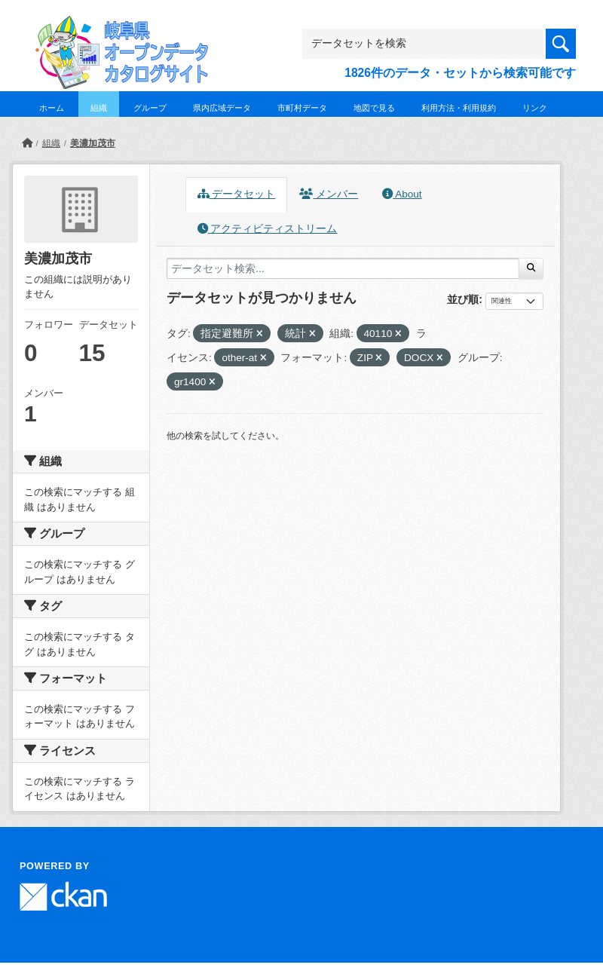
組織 (98, 107)
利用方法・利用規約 (458, 107)
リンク (534, 107)
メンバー (328, 194)
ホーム (51, 107)
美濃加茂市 (92, 143)
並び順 (463, 299)
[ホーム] (27, 143)
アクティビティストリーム (267, 228)
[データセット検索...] (343, 268)
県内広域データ (222, 107)
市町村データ (302, 107)
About (401, 194)
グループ (150, 107)
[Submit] (531, 268)
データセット (236, 194)
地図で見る (374, 107)
